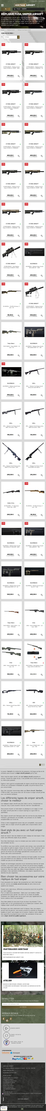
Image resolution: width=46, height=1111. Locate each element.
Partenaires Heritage (15, 949)
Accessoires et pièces (9, 1082)
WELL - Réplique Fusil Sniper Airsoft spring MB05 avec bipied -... (34, 466)
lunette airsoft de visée (20, 884)
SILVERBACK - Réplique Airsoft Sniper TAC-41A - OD (11, 387)
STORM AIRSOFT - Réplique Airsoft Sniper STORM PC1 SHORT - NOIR (11, 67)
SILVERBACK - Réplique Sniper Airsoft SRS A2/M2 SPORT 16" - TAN (34, 347)
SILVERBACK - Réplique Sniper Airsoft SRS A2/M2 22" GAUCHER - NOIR (11, 546)
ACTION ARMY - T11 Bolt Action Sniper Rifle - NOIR (11, 506)
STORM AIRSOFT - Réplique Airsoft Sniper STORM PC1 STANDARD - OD (34, 67)
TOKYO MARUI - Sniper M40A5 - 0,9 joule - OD (11, 347)
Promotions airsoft (8, 1085)
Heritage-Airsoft (23, 1099)
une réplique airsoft (27, 776)
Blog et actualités (8, 1087)
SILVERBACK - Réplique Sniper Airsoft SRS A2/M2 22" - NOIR (34, 267)
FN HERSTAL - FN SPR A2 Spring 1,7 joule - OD (11, 307)
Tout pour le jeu (7, 1084)
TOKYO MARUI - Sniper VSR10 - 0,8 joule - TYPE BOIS (11, 626)
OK (22, 1109)
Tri (2, 37)
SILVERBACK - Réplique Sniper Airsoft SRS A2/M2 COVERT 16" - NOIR (11, 746)
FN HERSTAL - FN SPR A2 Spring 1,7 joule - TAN (34, 506)
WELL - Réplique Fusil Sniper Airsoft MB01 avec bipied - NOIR (11, 427)
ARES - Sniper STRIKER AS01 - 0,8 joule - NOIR (34, 626)
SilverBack (39, 790)
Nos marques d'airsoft (9, 1089)
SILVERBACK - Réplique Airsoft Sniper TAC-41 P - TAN (34, 586)
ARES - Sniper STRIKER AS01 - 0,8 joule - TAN (34, 746)
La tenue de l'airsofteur (9, 1081)
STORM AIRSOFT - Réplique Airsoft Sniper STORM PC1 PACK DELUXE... (34, 307)
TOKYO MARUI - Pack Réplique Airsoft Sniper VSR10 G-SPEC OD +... (34, 666)
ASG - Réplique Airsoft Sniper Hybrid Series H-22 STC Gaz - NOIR (34, 706)
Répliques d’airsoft (8, 1079)
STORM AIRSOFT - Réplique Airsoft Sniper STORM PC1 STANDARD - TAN (11, 227)
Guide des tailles (7, 1092)
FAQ (4, 1090)
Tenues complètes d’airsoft (10, 1078)
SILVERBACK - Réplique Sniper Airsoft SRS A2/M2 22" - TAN (34, 546)
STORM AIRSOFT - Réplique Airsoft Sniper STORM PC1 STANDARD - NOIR (11, 108)
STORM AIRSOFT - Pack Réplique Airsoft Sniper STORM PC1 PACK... (11, 267)
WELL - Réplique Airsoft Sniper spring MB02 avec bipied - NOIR (34, 427)
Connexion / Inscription (38, 1)
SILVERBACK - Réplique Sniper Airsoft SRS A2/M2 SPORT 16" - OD (11, 586)
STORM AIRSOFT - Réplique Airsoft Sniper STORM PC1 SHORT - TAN (34, 187)
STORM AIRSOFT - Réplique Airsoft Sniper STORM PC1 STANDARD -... (34, 107)
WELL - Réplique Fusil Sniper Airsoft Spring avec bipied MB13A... (34, 387)
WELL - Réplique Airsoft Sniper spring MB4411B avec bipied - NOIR (11, 466)
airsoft (10, 771)
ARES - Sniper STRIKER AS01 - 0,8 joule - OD (11, 666)
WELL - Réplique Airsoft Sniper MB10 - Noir (11, 706)
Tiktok (7, 1020)
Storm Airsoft (31, 790)
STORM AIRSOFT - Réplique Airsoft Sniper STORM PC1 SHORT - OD (11, 187)
